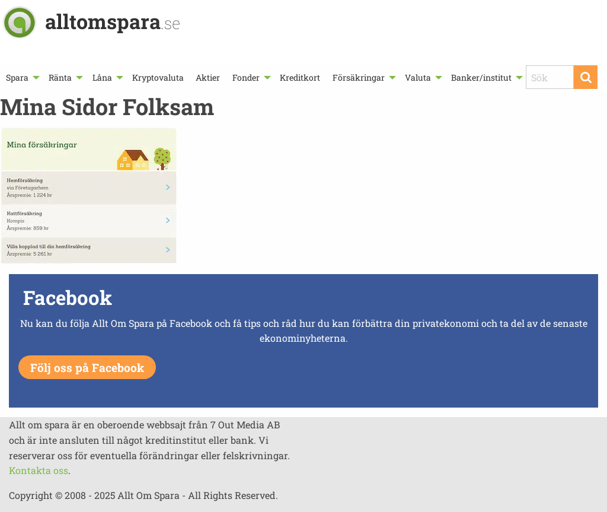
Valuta (418, 77)
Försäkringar (359, 77)
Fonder (246, 77)
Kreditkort (300, 77)
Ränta (60, 77)
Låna (102, 77)
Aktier (208, 77)
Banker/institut (481, 77)
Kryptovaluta (158, 77)
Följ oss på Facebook (87, 367)
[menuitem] (21, 77)
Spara (17, 77)
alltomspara (112, 21)
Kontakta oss (38, 470)
